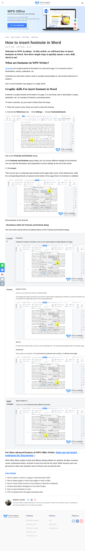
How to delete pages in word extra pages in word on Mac (27, 481)
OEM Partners (52, 524)
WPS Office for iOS (31, 532)
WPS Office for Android (32, 528)
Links (50, 520)
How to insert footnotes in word (18, 489)
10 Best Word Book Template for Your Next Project (25, 486)
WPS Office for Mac (31, 524)
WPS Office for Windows (32, 520)
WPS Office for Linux (31, 536)
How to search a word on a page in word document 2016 (27, 478)
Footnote (8, 68)
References (34, 37)
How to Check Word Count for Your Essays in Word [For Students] (31, 483)
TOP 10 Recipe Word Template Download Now (24, 492)
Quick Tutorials (15, 37)
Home (7, 37)
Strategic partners (53, 528)
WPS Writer (25, 37)
